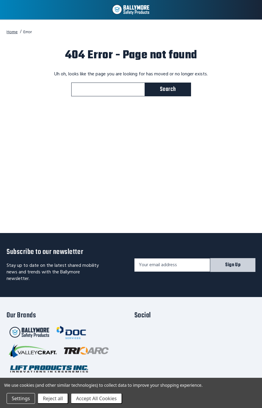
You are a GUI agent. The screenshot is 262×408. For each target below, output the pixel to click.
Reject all (53, 398)
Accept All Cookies (96, 398)
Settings (21, 398)
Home (12, 32)
